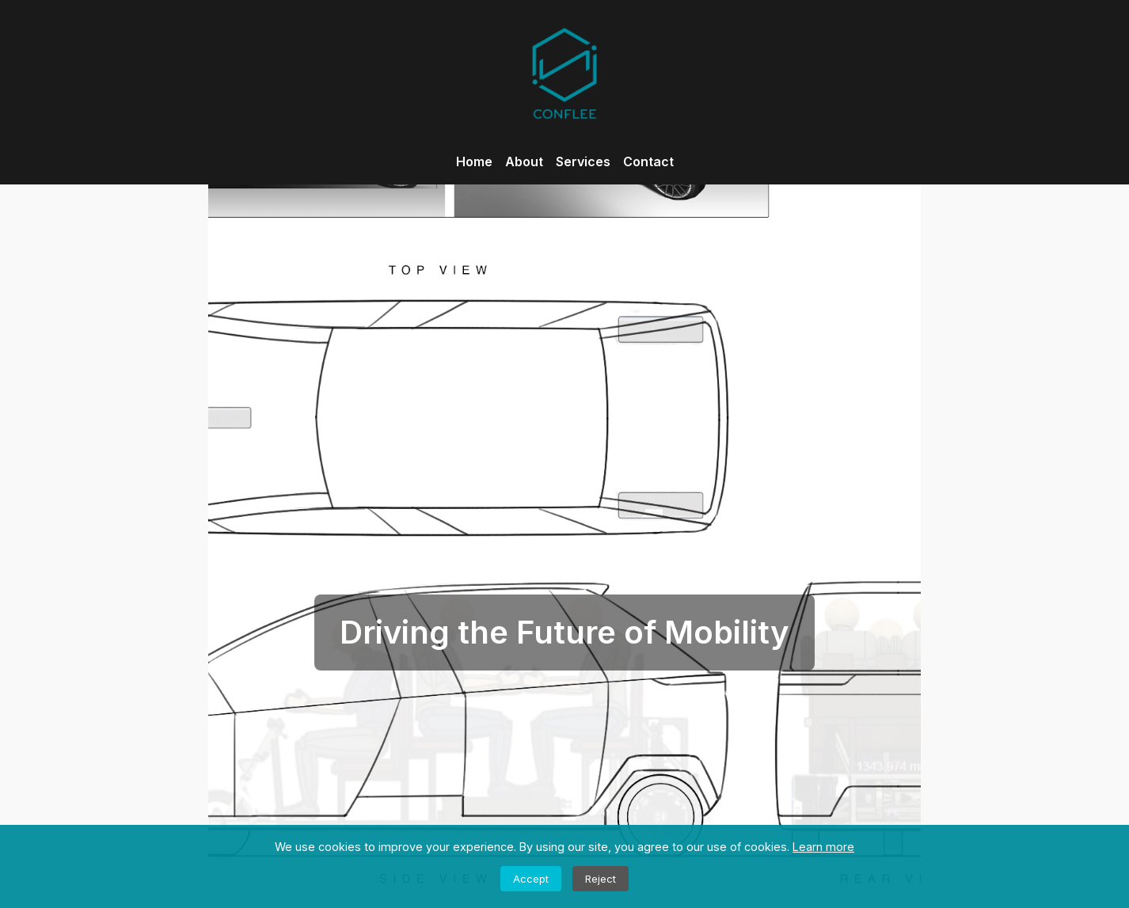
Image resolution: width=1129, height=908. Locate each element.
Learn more (823, 846)
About (524, 161)
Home (474, 161)
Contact (648, 161)
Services (583, 161)
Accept (531, 878)
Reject (600, 878)
